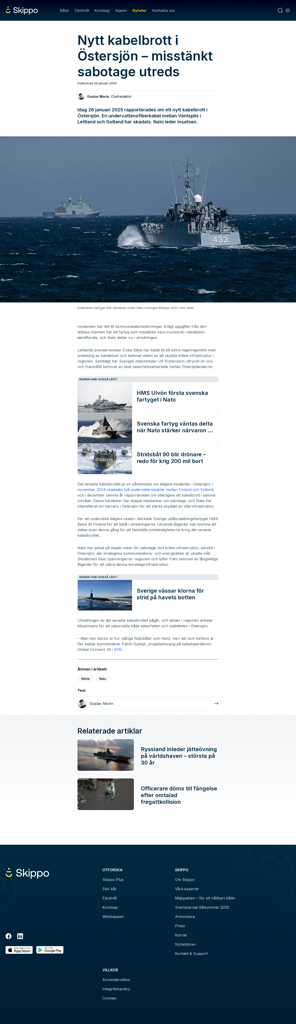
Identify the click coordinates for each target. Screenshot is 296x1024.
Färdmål (82, 10)
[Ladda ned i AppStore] (19, 950)
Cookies (109, 998)
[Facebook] (9, 937)
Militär (85, 679)
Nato (102, 679)
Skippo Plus (112, 879)
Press (180, 925)
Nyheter (140, 10)
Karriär (181, 935)
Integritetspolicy (116, 989)
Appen (121, 10)
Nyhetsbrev (185, 944)
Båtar (64, 10)
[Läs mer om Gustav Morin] (148, 703)
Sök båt (109, 889)
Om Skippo (184, 879)
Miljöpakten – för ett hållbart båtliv (205, 898)
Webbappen (113, 916)
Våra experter (187, 889)
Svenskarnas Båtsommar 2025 (202, 907)
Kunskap (102, 10)
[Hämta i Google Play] (49, 950)
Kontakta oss (163, 10)
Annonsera (185, 916)
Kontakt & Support (191, 953)
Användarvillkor (116, 979)
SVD (117, 649)
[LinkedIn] (20, 937)
